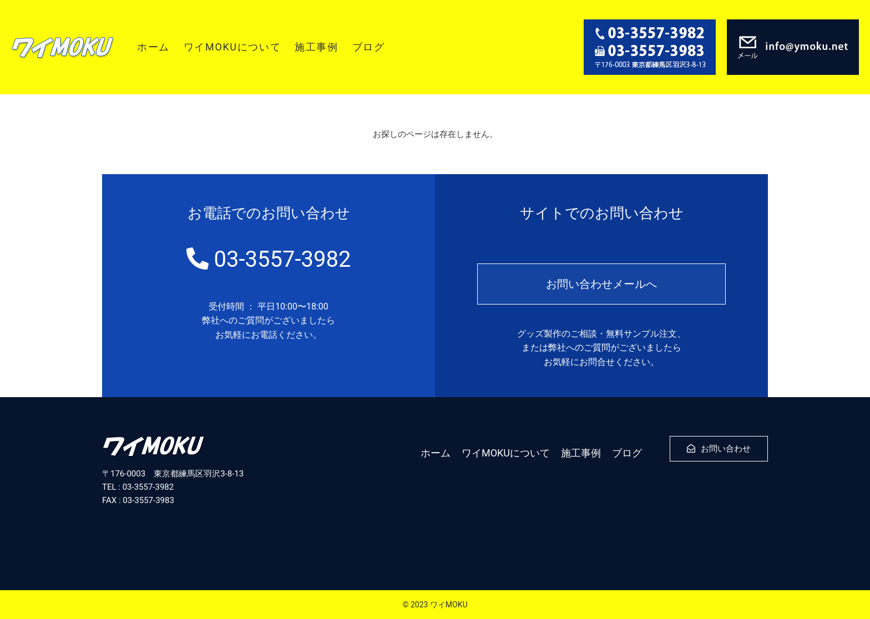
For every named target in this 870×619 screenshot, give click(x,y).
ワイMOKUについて (232, 47)
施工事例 (316, 47)
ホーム (153, 47)
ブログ (368, 47)
